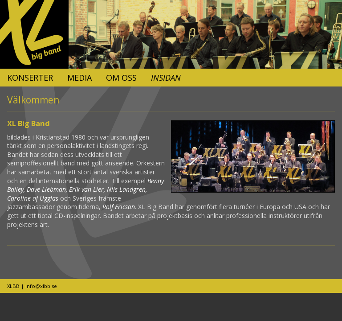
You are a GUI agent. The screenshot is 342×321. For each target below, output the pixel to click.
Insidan (166, 77)
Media (79, 77)
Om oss (121, 77)
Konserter (30, 77)
